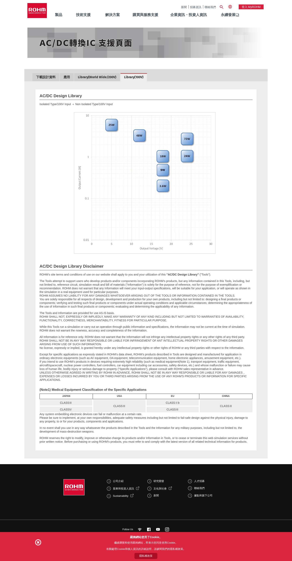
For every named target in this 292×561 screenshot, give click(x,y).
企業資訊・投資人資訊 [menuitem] (188, 15)
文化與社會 (160, 488)
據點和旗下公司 (203, 495)
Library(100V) (133, 77)
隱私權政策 (145, 555)
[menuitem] (228, 15)
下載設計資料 (46, 77)
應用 (66, 77)
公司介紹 (118, 481)
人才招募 (199, 481)
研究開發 (159, 481)
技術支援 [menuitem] (83, 15)
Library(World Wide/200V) (97, 77)
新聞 (184, 7)
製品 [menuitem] (58, 15)
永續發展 (228, 15)
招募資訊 (195, 7)
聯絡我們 (210, 7)
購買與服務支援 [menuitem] (145, 15)
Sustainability (121, 495)
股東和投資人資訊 (123, 488)
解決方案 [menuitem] (112, 15)
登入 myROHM (251, 7)
